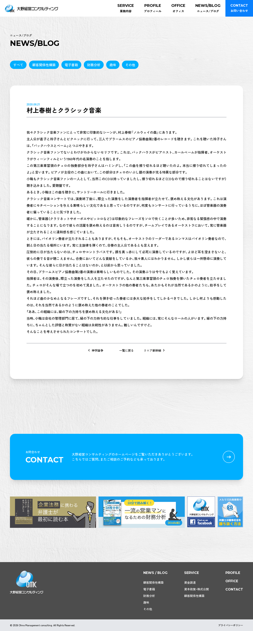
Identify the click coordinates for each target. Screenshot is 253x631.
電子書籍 (71, 64)
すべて (18, 64)
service (191, 573)
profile (232, 573)
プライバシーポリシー (230, 625)
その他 (130, 64)
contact (234, 589)
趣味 (112, 64)
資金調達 (190, 582)
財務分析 (93, 64)
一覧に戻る (126, 350)
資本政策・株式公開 (196, 589)
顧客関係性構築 (44, 64)
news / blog (155, 573)
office (231, 581)
